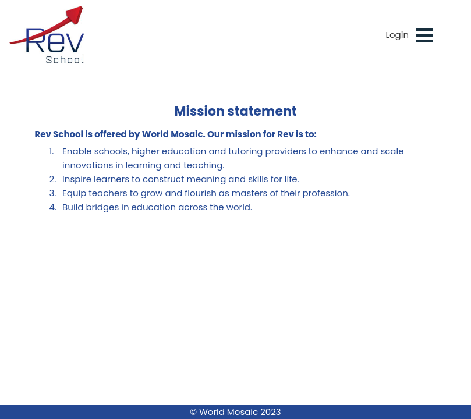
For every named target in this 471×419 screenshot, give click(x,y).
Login (397, 35)
